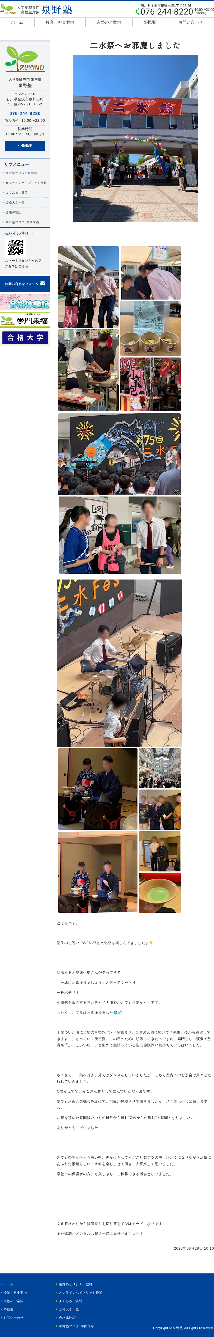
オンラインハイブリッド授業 (26, 182)
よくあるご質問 (17, 192)
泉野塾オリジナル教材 (21, 173)
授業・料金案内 (60, 22)
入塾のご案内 (109, 22)
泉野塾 (178, 1328)
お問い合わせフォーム (21, 284)
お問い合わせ (190, 22)
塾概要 (150, 22)
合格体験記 (14, 212)
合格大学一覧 (15, 202)
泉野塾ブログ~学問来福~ (23, 222)
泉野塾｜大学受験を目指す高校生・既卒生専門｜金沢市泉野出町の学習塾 (36, 9)
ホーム (17, 22)
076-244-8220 (25, 113)
